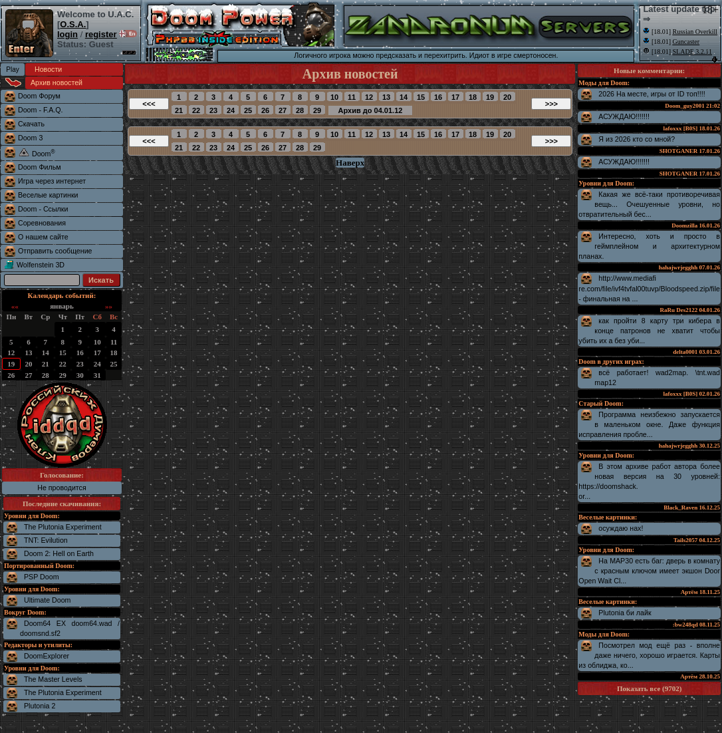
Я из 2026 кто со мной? (636, 139)
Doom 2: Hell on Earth (59, 553)
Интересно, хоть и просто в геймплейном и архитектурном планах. (649, 246)
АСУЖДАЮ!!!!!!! (624, 116)
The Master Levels (53, 679)
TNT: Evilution (46, 540)
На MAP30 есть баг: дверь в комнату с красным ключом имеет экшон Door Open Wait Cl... (649, 571)
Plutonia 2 (39, 706)
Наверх (350, 163)
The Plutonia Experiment (63, 527)
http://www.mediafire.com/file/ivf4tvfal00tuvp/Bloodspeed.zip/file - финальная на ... (649, 288)
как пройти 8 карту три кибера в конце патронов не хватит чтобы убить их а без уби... (649, 331)
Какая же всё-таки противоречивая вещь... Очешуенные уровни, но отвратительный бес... (649, 204)
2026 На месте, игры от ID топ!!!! (651, 94)
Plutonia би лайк (624, 613)
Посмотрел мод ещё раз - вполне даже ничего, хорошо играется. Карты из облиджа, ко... (649, 655)
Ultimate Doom (47, 600)
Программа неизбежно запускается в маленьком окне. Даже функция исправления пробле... (649, 424)
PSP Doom (41, 577)
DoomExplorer (46, 656)
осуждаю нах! (620, 528)
